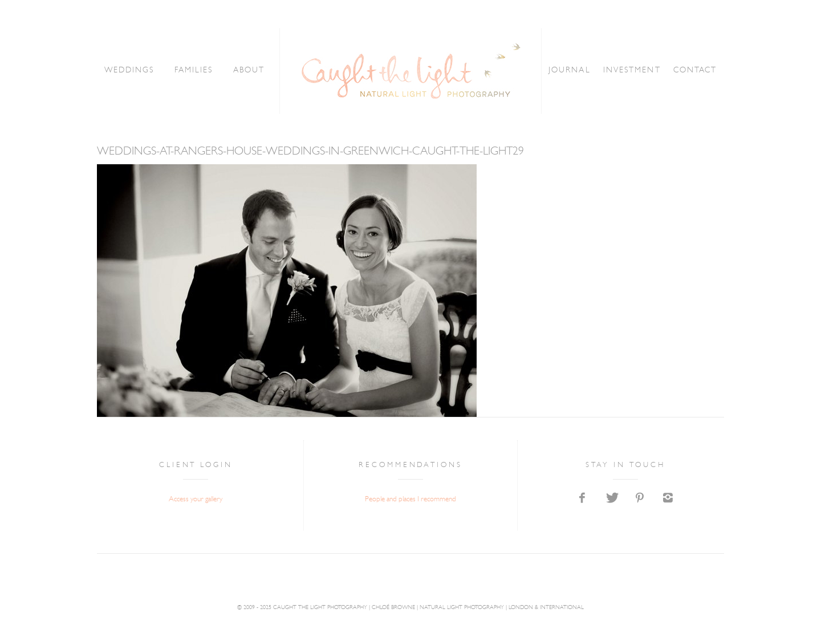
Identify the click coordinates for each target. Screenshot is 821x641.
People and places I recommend (410, 499)
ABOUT (250, 70)
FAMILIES (195, 70)
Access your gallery (195, 499)
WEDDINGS (132, 70)
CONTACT (692, 70)
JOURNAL (568, 70)
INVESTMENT (630, 70)
